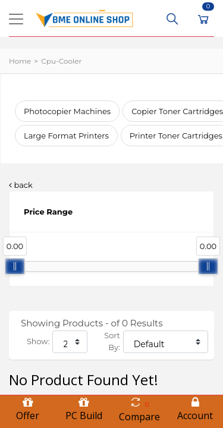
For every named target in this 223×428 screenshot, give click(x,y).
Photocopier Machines (67, 111)
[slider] (15, 266)
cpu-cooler (61, 60)
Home (20, 60)
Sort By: (112, 341)
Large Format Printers (66, 135)
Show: (38, 341)
